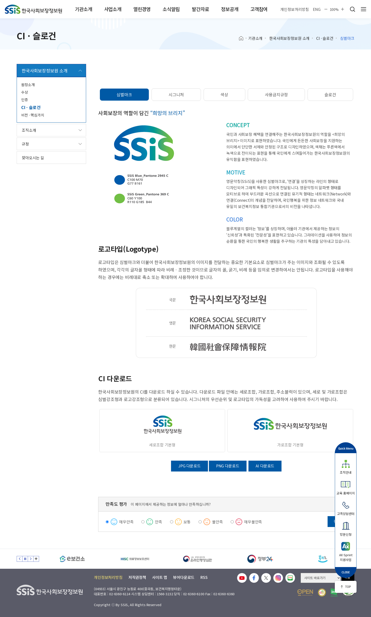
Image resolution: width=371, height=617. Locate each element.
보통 (187, 522)
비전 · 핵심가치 (32, 115)
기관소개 (83, 9)
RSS (204, 577)
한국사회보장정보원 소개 (289, 38)
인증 (24, 99)
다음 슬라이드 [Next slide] (31, 559)
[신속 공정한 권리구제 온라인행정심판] (197, 559)
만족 (158, 522)
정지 (25, 559)
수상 (24, 92)
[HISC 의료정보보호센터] (134, 559)
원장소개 (27, 84)
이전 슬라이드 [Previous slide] (19, 559)
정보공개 (229, 9)
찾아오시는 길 (33, 157)
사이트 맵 (159, 577)
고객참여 (259, 9)
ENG (317, 9)
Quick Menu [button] (345, 448)
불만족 (217, 522)
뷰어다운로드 (183, 577)
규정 (25, 144)
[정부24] (260, 559)
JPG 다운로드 (189, 466)
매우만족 (126, 522)
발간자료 (200, 9)
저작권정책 (137, 577)
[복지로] (323, 559)
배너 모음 (36, 559)
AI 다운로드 (265, 466)
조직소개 (29, 130)
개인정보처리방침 (294, 9)
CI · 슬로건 (324, 38)
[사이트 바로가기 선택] (321, 578)
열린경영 (142, 9)
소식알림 (171, 9)
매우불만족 (253, 522)
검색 (352, 9)
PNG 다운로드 (227, 466)
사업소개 (112, 9)
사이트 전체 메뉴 (363, 9)
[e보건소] (72, 559)
